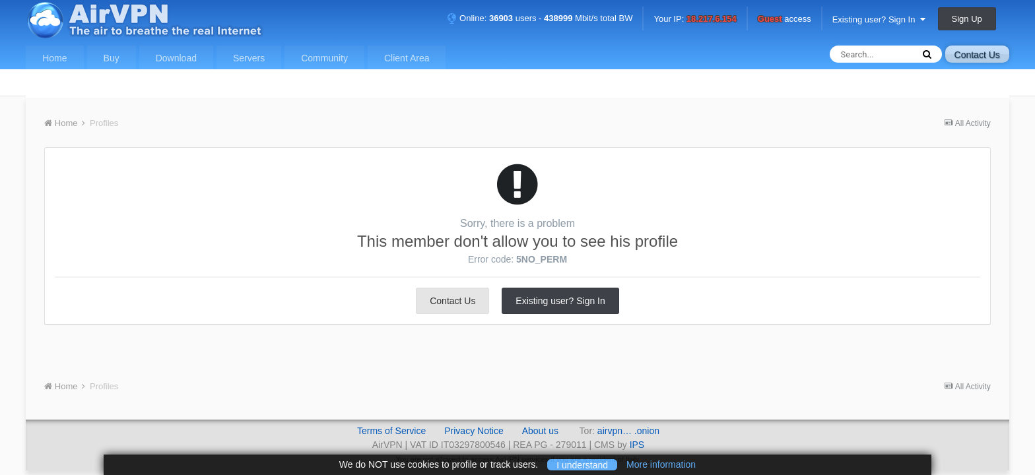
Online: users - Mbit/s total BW (540, 18)
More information (661, 464)
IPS (637, 444)
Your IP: (694, 19)
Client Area (406, 58)
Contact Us (977, 54)
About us (540, 431)
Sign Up (967, 19)
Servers (249, 58)
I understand (582, 464)
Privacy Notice (473, 431)
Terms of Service (391, 431)
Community (324, 58)
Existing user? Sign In (878, 19)
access (784, 19)
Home (54, 58)
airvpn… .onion (628, 431)
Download (176, 58)
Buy (111, 58)
